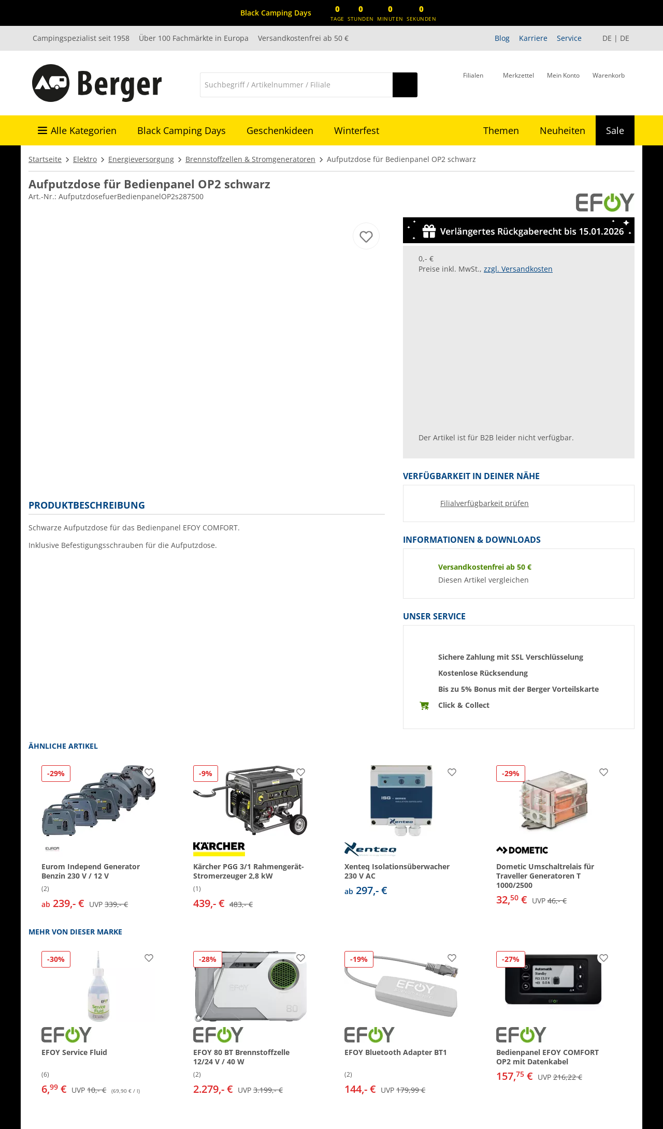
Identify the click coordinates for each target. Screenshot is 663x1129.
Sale (615, 130)
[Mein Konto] (563, 84)
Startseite (45, 159)
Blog (502, 38)
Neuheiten (562, 130)
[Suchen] (405, 84)
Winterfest (356, 130)
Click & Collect (463, 705)
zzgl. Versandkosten (518, 269)
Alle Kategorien (84, 130)
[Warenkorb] (609, 84)
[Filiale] (473, 84)
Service (569, 38)
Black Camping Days (181, 130)
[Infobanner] (276, 13)
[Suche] (296, 84)
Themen (501, 130)
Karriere (533, 38)
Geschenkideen (280, 130)
